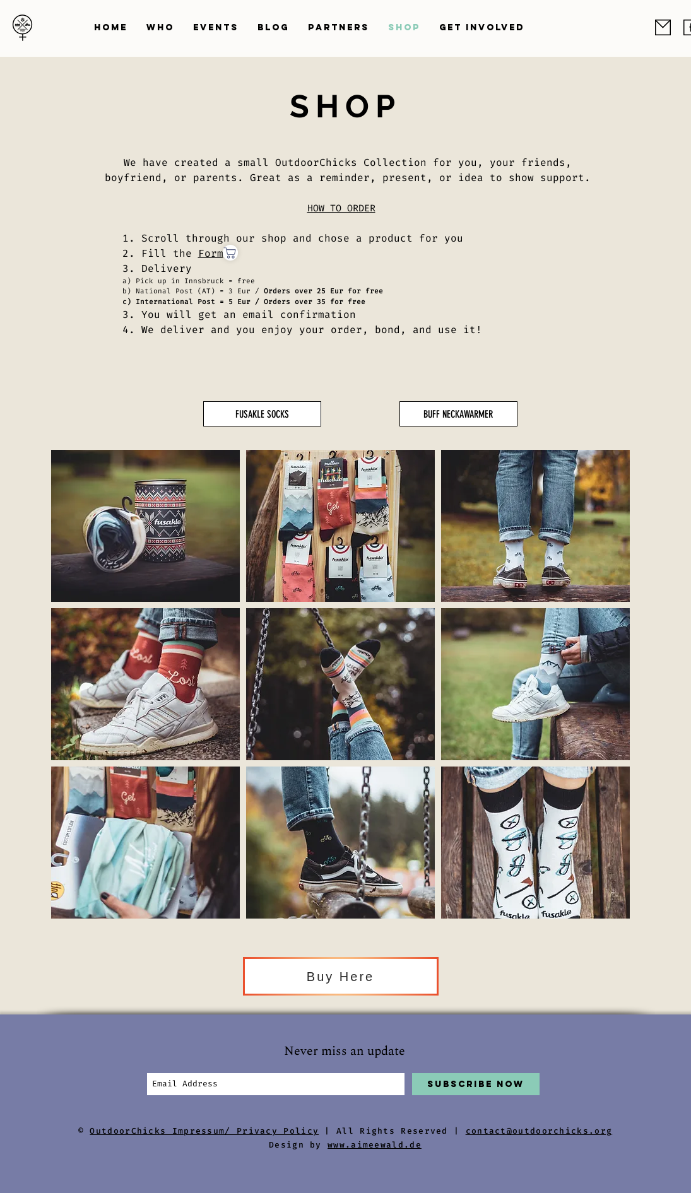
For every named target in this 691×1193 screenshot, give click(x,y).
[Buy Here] (341, 976)
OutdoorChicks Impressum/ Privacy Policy (204, 1131)
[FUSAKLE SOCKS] (262, 413)
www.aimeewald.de (375, 1144)
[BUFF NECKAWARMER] (458, 413)
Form (210, 253)
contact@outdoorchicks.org (539, 1131)
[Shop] (230, 253)
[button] (160, 27)
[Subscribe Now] (476, 1084)
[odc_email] (663, 27)
